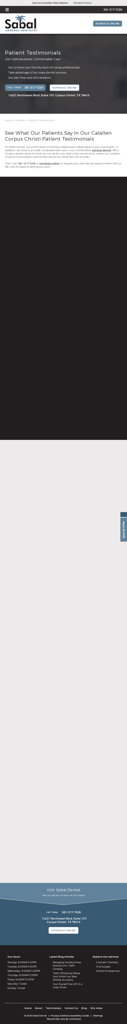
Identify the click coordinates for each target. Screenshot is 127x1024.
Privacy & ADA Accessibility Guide (70, 1015)
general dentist (101, 150)
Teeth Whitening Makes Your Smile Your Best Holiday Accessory (66, 976)
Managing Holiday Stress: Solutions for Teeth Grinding (67, 966)
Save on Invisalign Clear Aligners (50, 3)
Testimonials (53, 1008)
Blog (84, 1008)
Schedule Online (82, 3)
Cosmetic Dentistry (107, 962)
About (38, 1008)
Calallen (20, 120)
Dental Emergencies (108, 971)
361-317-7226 (26, 163)
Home (9, 120)
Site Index (96, 1008)
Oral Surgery (103, 966)
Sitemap (98, 1015)
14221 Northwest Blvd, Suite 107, (48, 95)
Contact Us (71, 1008)
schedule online (49, 163)
